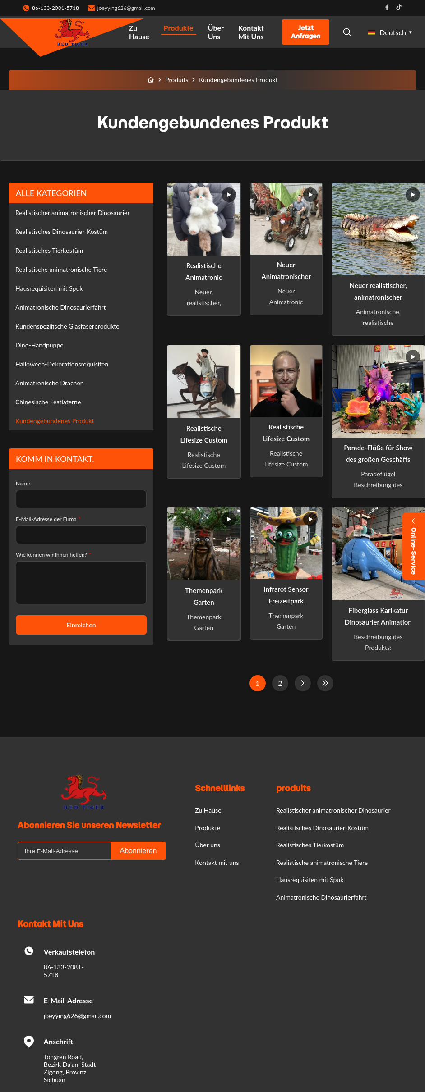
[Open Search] (347, 32)
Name (23, 483)
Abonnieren (138, 850)
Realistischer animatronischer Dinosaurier (72, 212)
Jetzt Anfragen (306, 32)
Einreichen (81, 625)
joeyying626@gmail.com (126, 8)
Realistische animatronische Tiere (61, 269)
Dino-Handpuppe (39, 345)
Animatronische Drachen (49, 383)
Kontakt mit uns (251, 32)
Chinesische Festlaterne (48, 402)
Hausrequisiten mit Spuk (49, 288)
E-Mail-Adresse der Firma (48, 519)
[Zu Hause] (150, 79)
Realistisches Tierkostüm (49, 250)
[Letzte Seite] (325, 683)
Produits (176, 79)
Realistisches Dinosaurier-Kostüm (61, 231)
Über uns (216, 32)
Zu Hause (139, 32)
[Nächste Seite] (303, 683)
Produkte (179, 27)
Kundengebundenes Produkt (54, 421)
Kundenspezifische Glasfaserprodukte (67, 326)
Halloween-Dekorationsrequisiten (61, 364)
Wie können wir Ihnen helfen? (53, 554)
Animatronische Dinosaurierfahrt (60, 307)
